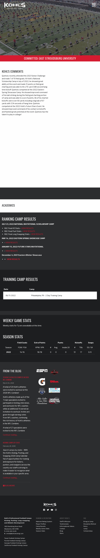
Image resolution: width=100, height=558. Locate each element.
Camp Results (41, 526)
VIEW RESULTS (27, 228)
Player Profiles (41, 524)
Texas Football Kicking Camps (14, 538)
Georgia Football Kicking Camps (15, 543)
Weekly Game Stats (42, 528)
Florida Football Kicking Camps (15, 540)
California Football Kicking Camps (16, 545)
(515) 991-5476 (11, 531)
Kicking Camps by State (11, 442)
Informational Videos (67, 526)
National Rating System (44, 521)
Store (61, 533)
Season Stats (40, 531)
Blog (61, 531)
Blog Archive (9, 485)
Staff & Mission (65, 521)
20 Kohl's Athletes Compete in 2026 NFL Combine (16, 378)
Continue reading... (10, 435)
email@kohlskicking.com (14, 533)
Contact (62, 528)
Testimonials (64, 524)
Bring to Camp (88, 521)
